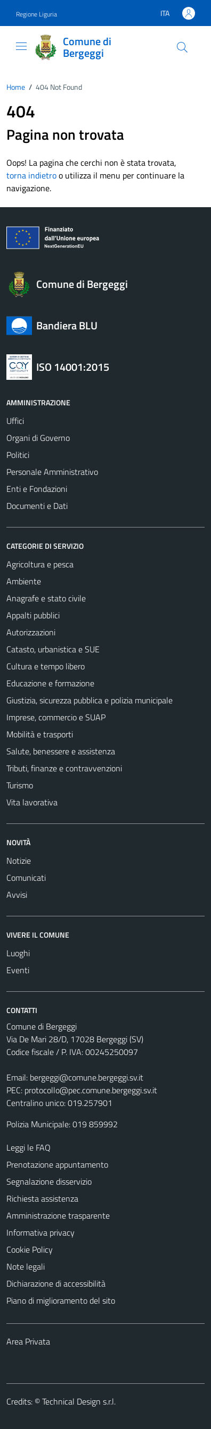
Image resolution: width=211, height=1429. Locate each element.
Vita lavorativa (32, 802)
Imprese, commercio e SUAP (56, 717)
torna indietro (31, 175)
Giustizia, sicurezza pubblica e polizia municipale (89, 700)
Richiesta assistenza (42, 1198)
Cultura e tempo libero (45, 666)
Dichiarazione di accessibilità (56, 1283)
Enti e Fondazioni (36, 488)
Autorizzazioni (30, 632)
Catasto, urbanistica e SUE (53, 649)
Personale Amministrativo (52, 471)
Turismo (19, 785)
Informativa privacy (40, 1232)
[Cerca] (182, 47)
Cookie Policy (29, 1249)
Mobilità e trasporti (39, 734)
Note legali (25, 1266)
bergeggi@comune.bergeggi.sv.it (86, 1077)
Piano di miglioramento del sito (60, 1300)
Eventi (17, 970)
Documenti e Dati (37, 505)
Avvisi (16, 894)
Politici (17, 454)
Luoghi (18, 953)
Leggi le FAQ (28, 1147)
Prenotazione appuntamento (57, 1164)
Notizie (18, 860)
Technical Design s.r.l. (79, 1401)
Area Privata (28, 1341)
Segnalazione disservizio (49, 1181)
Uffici (15, 420)
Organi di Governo (38, 437)
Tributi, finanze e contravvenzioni (64, 768)
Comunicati (26, 877)
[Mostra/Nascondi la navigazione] (21, 46)
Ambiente (23, 581)
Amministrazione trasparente (58, 1215)
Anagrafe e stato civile (46, 598)
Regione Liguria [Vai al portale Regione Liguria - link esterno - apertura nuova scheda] (36, 14)
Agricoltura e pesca (40, 564)
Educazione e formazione (50, 683)
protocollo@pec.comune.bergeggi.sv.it (91, 1090)
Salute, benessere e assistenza (60, 751)
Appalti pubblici (33, 615)
